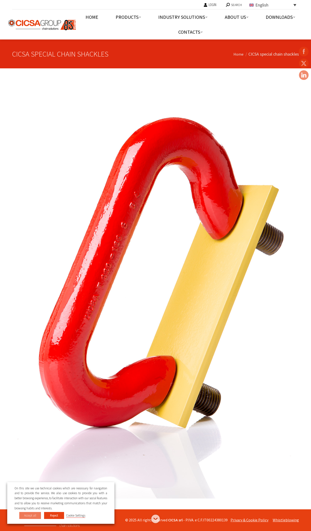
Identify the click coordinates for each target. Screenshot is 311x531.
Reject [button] (54, 515)
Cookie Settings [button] (75, 515)
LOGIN (210, 4)
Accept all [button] (30, 515)
